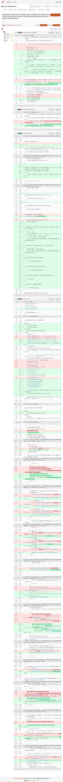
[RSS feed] (32, 6)
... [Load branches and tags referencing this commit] (3, 21)
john (5, 6)
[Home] (3, 2)
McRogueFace (12, 6)
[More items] (60, 9)
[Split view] (56, 29)
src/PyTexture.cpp (29, 32)
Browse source (55, 15)
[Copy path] (36, 32)
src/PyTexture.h (27, 109)
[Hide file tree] (2, 29)
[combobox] (52, 29)
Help (14, 2)
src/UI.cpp (26, 133)
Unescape (51, 32)
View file (58, 32)
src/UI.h (25, 299)
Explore (9, 2)
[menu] (60, 29)
